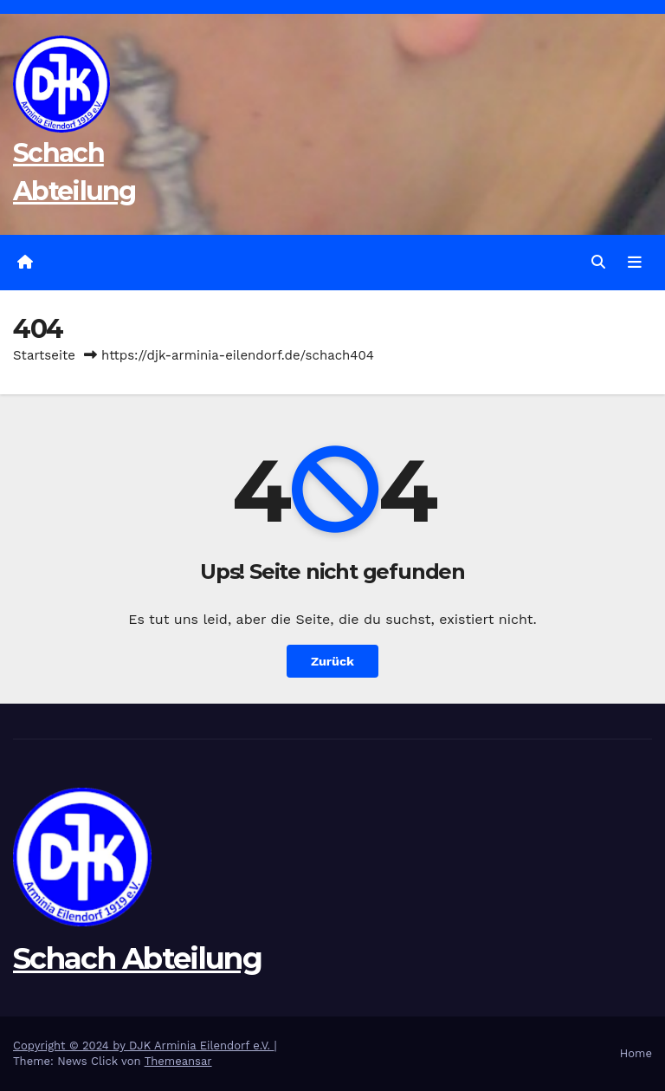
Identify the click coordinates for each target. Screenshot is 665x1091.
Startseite (44, 355)
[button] (598, 262)
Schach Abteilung (137, 958)
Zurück (332, 661)
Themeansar (178, 1061)
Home (636, 1053)
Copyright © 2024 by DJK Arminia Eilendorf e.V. (143, 1045)
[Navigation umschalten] (634, 262)
